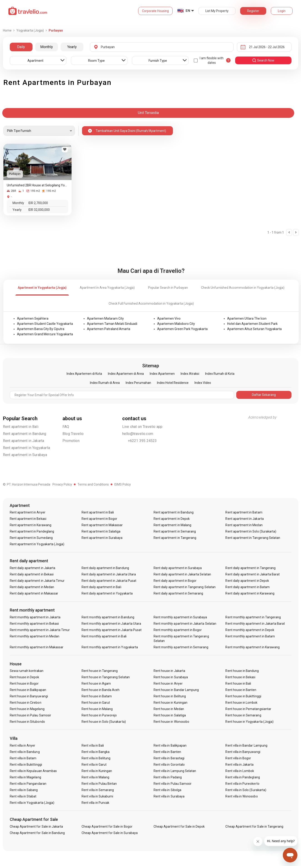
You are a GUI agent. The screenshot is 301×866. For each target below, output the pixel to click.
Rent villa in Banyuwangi (242, 752)
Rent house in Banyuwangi (29, 696)
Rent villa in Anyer (22, 745)
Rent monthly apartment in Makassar (37, 647)
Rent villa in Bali (93, 745)
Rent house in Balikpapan (28, 690)
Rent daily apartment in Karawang (249, 593)
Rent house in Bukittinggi (243, 696)
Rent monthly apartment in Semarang (181, 647)
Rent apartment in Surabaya (25, 455)
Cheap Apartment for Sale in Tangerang (254, 826)
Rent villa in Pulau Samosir (173, 783)
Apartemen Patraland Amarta (108, 329)
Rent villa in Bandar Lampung (246, 745)
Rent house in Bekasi (240, 677)
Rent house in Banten (240, 690)
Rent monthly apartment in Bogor (178, 630)
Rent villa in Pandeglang (242, 777)
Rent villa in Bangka (95, 752)
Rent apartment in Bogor (99, 519)
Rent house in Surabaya (171, 677)
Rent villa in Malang (95, 777)
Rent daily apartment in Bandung (105, 568)
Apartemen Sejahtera (32, 318)
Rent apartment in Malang (172, 525)
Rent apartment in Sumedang (31, 538)
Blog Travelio (73, 434)
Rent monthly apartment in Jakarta (35, 617)
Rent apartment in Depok (172, 519)
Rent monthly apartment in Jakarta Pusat (112, 630)
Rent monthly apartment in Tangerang (253, 617)
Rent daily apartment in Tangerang (250, 568)
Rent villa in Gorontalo (169, 764)
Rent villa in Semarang (98, 790)
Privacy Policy (62, 484)
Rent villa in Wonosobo (241, 796)
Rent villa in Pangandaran (28, 783)
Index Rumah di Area (105, 383)
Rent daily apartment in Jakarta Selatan (182, 574)
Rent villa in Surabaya (169, 796)
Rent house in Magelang (27, 709)
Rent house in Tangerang (100, 671)
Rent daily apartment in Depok (247, 580)
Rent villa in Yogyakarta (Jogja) (32, 802)
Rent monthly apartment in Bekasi (34, 623)
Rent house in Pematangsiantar (248, 709)
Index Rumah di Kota (219, 373)
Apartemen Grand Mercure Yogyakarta (45, 334)
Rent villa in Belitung (96, 758)
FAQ (65, 426)
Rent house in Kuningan (170, 702)
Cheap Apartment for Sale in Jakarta (36, 826)
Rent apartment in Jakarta (23, 441)
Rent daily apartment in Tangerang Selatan (185, 587)
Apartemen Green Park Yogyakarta (182, 329)
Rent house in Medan (169, 709)
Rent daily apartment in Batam (247, 587)
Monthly (46, 47)
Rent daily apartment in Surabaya (178, 568)
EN (188, 11)
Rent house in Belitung (170, 696)
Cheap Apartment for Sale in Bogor (107, 826)
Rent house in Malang (97, 709)
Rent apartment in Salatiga (101, 531)
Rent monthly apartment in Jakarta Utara (111, 623)
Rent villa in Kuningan (97, 771)
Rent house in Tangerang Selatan (106, 677)
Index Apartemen (162, 373)
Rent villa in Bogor (238, 758)
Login (282, 11)
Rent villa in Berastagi (169, 758)
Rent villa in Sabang (24, 790)
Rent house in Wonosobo (171, 721)
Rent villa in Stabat (23, 796)
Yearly (72, 47)
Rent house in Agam (96, 683)
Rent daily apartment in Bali (101, 587)
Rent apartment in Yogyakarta (26, 448)
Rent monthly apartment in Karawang (252, 647)
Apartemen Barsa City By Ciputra (40, 329)
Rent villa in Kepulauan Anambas (33, 771)
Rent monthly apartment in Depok (249, 630)
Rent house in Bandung (242, 671)
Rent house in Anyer (168, 683)
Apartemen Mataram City (105, 318)
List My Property (217, 11)
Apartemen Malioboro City (176, 324)
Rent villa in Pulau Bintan (99, 783)
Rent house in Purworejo (99, 715)
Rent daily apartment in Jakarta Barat (252, 574)
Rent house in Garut (96, 702)
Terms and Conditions (93, 484)
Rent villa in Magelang (25, 777)
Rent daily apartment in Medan (32, 587)
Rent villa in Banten (167, 752)
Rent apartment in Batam (243, 512)
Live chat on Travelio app (142, 426)
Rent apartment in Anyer (27, 512)
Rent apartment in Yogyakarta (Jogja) (37, 544)
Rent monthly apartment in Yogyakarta (110, 647)
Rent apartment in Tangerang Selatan (252, 538)
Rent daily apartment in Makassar (34, 593)
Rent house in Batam (97, 696)
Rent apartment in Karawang (30, 525)
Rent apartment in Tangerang (175, 538)
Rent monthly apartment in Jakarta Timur (40, 630)
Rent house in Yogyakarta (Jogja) (249, 721)
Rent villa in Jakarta (239, 764)
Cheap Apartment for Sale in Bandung (37, 833)
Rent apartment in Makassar (102, 525)
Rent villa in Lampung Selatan (175, 771)
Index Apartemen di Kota (84, 373)
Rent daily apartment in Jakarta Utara (109, 574)
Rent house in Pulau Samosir (30, 715)
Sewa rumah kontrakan (27, 671)
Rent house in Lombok (241, 702)
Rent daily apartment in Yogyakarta (107, 593)
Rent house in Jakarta (169, 671)
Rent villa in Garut (94, 764)
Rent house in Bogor (24, 683)
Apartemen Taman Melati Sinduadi (112, 324)
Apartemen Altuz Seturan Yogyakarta (254, 329)
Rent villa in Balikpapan (170, 745)
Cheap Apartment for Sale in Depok (179, 826)
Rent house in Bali (238, 683)
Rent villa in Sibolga (167, 790)
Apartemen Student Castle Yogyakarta (45, 324)
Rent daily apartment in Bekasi (32, 574)
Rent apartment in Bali (20, 426)
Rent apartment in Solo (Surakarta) (250, 531)
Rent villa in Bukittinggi (26, 764)
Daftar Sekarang (264, 395)
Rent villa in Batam (23, 758)
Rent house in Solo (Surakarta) (104, 721)
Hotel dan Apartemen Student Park (252, 324)
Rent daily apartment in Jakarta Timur (37, 580)
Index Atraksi (190, 373)
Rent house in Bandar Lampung (176, 690)
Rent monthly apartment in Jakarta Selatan (185, 623)
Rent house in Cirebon (25, 702)
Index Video (202, 383)
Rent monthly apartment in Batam (250, 636)
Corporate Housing (155, 11)
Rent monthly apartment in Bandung (108, 617)
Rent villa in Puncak (95, 802)
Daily (21, 47)
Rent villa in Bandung (25, 752)
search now (263, 60)
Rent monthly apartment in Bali (104, 636)
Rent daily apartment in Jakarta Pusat (109, 580)
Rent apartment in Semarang (175, 531)
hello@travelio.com (137, 434)
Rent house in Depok (24, 677)
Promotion (71, 441)
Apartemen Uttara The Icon (246, 318)
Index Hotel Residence (173, 383)
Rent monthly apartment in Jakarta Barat (255, 623)
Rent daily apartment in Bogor (175, 580)
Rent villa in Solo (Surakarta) (245, 790)
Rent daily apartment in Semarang (178, 593)
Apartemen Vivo (169, 318)
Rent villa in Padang (168, 777)
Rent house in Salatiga (170, 715)
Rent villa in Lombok (239, 771)
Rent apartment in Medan (243, 525)
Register (253, 11)
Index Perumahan (138, 383)
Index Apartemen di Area (126, 373)
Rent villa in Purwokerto (242, 783)
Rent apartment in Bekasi (28, 519)
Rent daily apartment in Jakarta (32, 568)
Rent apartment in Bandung (24, 434)
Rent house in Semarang (243, 715)
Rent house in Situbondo (27, 721)
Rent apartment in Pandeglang (32, 531)
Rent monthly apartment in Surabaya (180, 617)
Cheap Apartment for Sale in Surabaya (110, 833)
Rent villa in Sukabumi (97, 796)
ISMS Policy (122, 484)
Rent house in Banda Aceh (100, 690)
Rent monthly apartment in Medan (35, 636)
